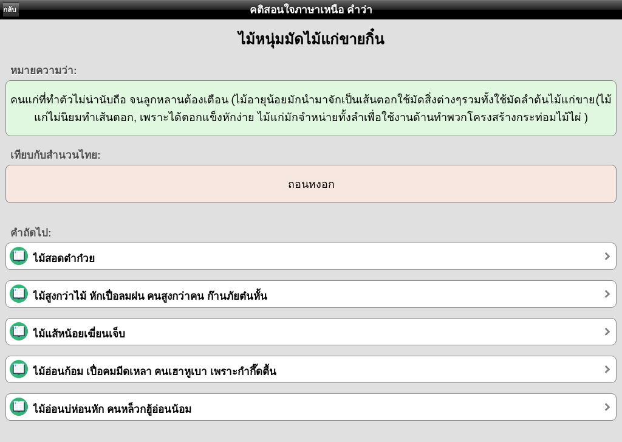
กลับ (9, 9)
